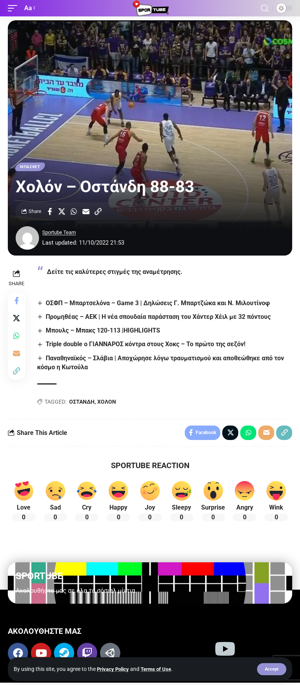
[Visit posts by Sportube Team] (27, 238)
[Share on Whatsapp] (73, 212)
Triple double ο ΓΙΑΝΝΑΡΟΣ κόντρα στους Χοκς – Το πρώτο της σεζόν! (147, 345)
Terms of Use (159, 668)
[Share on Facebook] (49, 212)
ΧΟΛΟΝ (107, 403)
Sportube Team (62, 233)
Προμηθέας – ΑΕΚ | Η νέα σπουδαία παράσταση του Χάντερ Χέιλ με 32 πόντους (159, 317)
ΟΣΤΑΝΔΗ (83, 403)
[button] (271, 669)
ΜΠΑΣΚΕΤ (30, 167)
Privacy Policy (114, 668)
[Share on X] (61, 212)
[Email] (85, 212)
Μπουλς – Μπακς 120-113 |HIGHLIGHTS (104, 331)
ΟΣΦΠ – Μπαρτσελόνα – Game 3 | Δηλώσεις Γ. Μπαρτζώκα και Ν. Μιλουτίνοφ (159, 304)
